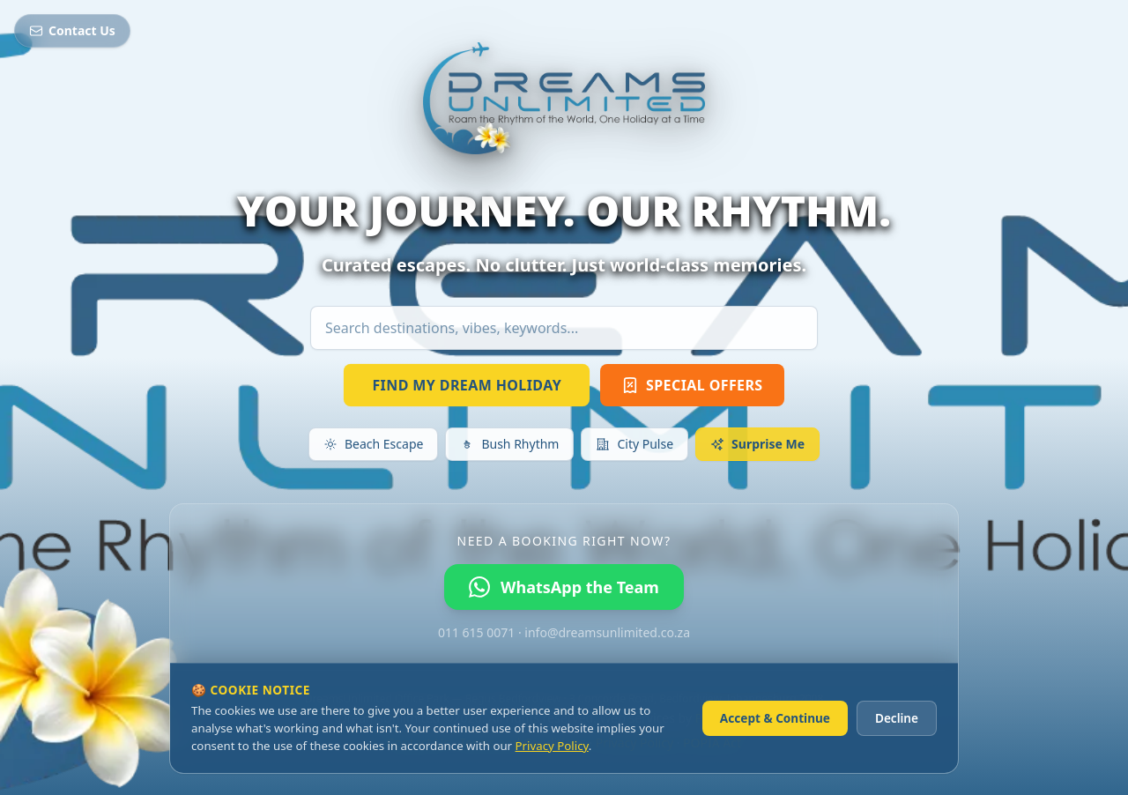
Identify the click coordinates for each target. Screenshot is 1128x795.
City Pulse (634, 443)
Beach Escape (373, 443)
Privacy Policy (552, 746)
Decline (896, 718)
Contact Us (72, 30)
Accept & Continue (775, 718)
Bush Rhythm (509, 443)
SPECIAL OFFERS (691, 385)
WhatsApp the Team (564, 587)
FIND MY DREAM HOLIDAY (466, 385)
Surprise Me (757, 443)
